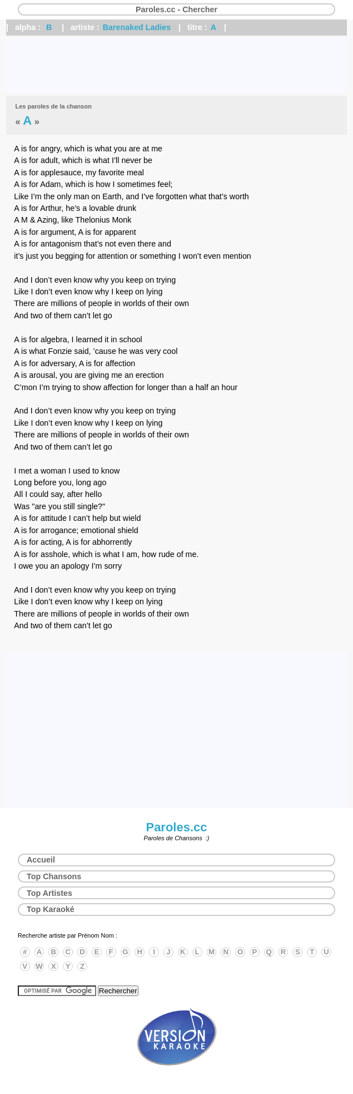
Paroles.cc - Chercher (176, 9)
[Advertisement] (176, 65)
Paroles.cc (176, 827)
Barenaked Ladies (137, 27)
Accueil (41, 859)
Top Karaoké (50, 909)
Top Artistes (49, 893)
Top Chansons (54, 876)
